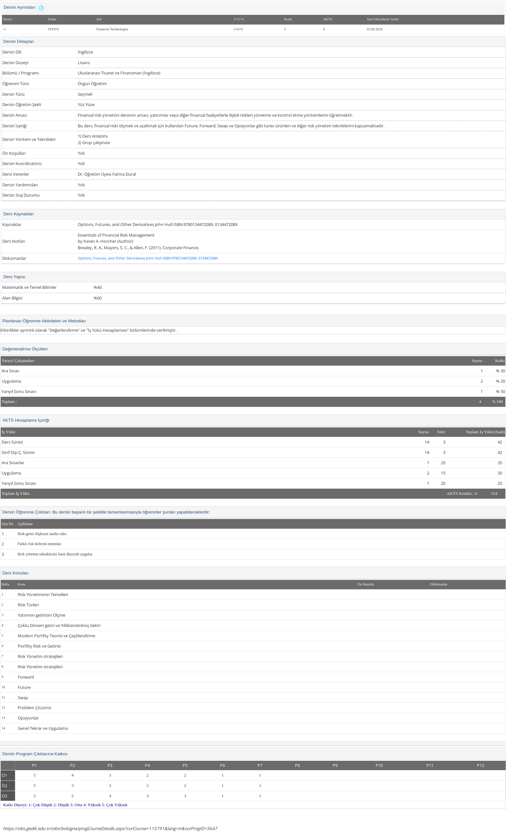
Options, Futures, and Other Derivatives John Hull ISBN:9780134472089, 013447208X (148, 258)
